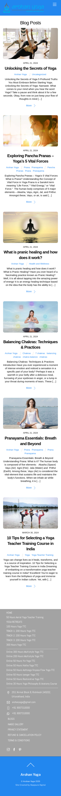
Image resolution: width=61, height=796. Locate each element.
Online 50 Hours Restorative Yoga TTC (25, 679)
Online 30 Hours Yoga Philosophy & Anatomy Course (31, 683)
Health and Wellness (39, 263)
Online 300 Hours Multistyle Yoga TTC (24, 651)
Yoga (27, 555)
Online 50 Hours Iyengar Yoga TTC (22, 674)
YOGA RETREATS (14, 622)
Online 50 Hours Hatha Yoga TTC (22, 665)
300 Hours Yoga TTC (16, 644)
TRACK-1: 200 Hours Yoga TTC (20, 631)
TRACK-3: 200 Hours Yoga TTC (20, 640)
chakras (43, 357)
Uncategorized (39, 74)
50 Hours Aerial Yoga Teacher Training (24, 617)
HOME (9, 612)
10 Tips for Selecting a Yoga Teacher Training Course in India (30, 543)
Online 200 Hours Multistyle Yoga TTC (24, 656)
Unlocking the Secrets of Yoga (30, 68)
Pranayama (37, 167)
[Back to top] (30, 766)
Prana (27, 167)
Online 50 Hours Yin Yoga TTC (20, 661)
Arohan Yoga (20, 74)
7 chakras (40, 353)
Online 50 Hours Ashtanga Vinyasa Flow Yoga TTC (30, 670)
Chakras (27, 353)
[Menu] (54, 4)
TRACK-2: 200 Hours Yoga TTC (20, 635)
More (29, 105)
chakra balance (30, 357)
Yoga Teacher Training (42, 555)
